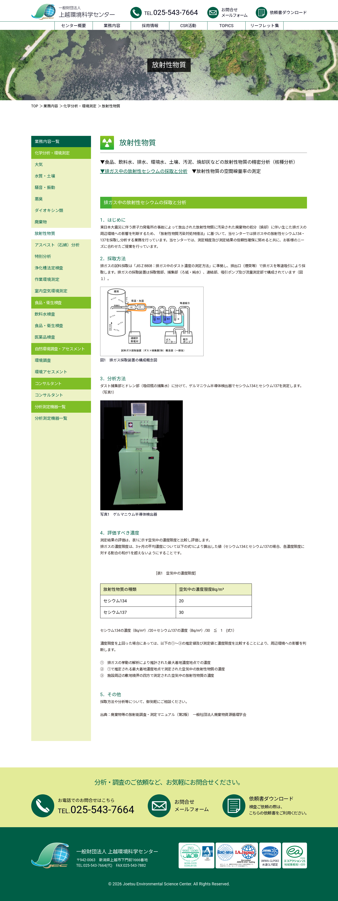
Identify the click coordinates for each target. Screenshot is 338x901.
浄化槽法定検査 (49, 268)
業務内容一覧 (47, 141)
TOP (34, 106)
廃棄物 (41, 222)
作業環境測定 (47, 279)
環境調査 (43, 360)
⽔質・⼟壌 (45, 176)
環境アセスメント (51, 371)
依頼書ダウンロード (288, 12)
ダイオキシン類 (49, 210)
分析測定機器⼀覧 (51, 418)
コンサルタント (49, 395)
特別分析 (43, 256)
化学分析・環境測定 (80, 106)
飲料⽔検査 (45, 314)
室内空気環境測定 (51, 291)
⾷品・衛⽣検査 (49, 325)
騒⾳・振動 (45, 187)
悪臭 (39, 199)
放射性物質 (45, 233)
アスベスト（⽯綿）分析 (57, 245)
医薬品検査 (45, 337)
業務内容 (50, 106)
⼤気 (39, 164)
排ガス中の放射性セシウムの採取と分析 (146, 171)
